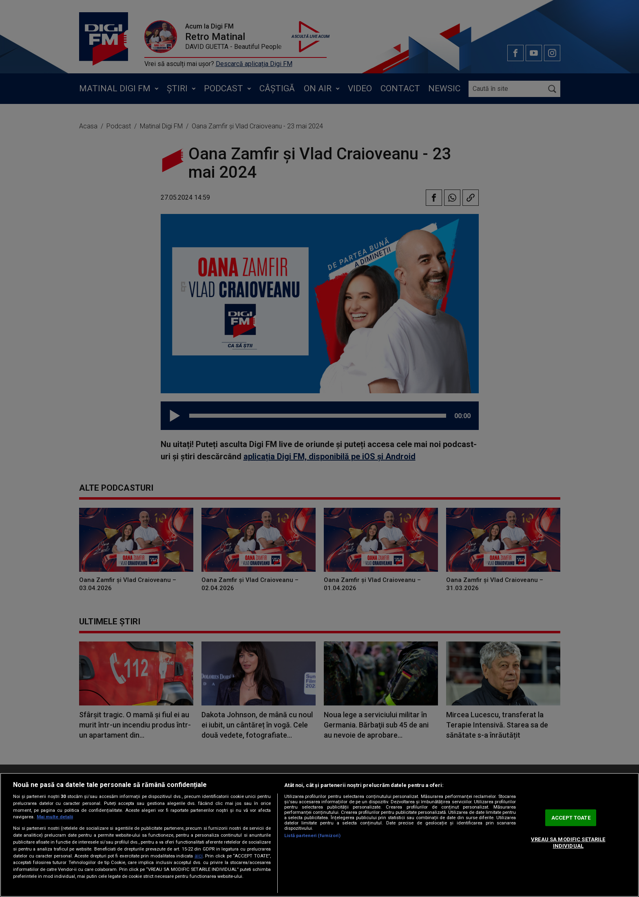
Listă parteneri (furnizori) (312, 835)
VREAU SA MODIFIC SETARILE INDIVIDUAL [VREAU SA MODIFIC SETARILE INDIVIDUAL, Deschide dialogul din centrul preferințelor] (568, 842)
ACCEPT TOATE (570, 818)
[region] (319, 835)
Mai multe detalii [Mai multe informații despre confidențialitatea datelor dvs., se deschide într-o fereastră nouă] (55, 817)
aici (199, 856)
